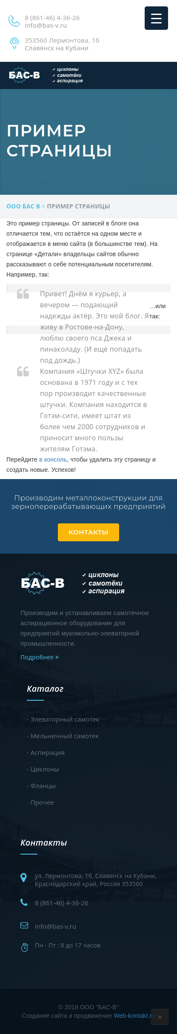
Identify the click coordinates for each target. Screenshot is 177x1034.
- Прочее (40, 802)
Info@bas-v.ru (55, 926)
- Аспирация (46, 752)
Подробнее (39, 657)
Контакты (88, 532)
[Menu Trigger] (156, 18)
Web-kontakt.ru (134, 1015)
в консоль (53, 459)
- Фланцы (41, 785)
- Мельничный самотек (63, 735)
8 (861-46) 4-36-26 (61, 902)
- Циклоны (43, 769)
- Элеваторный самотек (63, 719)
